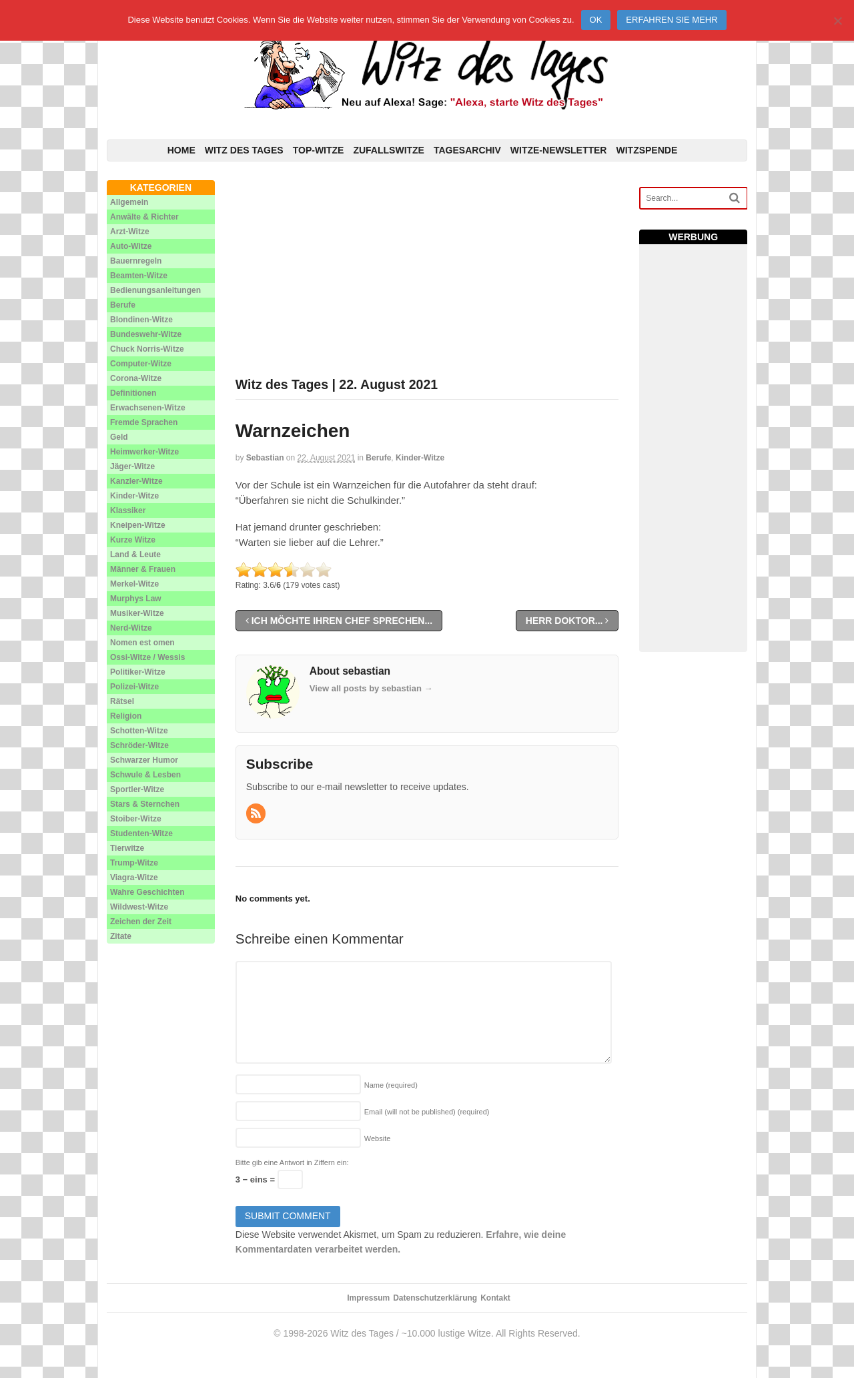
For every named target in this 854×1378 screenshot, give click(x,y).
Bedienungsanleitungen (155, 290)
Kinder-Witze (420, 457)
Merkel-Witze (134, 584)
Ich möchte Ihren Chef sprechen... (339, 620)
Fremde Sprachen (143, 422)
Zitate (120, 936)
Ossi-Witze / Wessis (147, 657)
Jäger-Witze (132, 466)
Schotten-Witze (139, 730)
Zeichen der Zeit (140, 921)
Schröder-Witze (139, 745)
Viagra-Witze (134, 877)
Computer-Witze (140, 363)
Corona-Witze (135, 378)
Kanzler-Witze (136, 481)
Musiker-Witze (137, 613)
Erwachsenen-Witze (147, 407)
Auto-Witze (131, 246)
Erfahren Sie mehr (671, 20)
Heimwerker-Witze (144, 451)
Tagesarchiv (467, 150)
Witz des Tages (244, 150)
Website (377, 1138)
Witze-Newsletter (558, 150)
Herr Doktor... (567, 620)
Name (391, 1085)
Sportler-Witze (137, 789)
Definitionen (133, 393)
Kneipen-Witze (137, 525)
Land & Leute (135, 554)
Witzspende (646, 150)
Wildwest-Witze (139, 907)
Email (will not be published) (427, 1112)
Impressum (368, 1298)
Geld (119, 437)
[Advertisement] (427, 273)
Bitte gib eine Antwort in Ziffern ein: (292, 1162)
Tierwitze (127, 848)
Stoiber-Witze (135, 818)
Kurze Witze (132, 540)
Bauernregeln (135, 261)
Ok (596, 20)
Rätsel (122, 701)
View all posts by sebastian (371, 688)
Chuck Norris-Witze (147, 349)
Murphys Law (135, 598)
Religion (125, 716)
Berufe (378, 457)
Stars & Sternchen (144, 804)
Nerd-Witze (131, 628)
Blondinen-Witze (141, 319)
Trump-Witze (134, 863)
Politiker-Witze (137, 672)
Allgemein (129, 202)
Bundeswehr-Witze (145, 334)
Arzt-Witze (129, 231)
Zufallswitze (388, 150)
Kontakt (495, 1298)
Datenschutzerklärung (435, 1298)
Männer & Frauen (142, 569)
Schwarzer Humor (144, 760)
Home (181, 150)
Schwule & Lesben (145, 774)
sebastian (265, 457)
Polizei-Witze (134, 686)
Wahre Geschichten (147, 892)
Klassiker (127, 510)
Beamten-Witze (138, 275)
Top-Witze (318, 150)
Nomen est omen (142, 642)
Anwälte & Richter (144, 217)
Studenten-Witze (141, 833)
